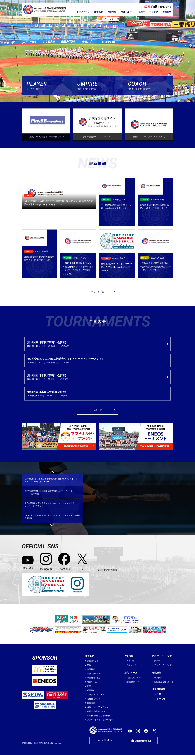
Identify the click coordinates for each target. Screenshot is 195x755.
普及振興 (167, 12)
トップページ (83, 12)
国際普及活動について (163, 682)
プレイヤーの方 (49, 85)
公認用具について (134, 678)
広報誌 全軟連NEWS (96, 712)
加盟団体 (91, 703)
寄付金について (93, 699)
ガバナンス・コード (95, 695)
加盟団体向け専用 (141, 741)
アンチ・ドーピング (162, 665)
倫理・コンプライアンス (97, 707)
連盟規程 (91, 670)
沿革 (89, 686)
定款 (89, 665)
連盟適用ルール (133, 682)
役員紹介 (91, 691)
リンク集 (156, 694)
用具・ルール (127, 12)
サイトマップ (158, 699)
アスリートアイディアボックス (100, 720)
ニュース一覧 (97, 292)
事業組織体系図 (93, 678)
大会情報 (112, 12)
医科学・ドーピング (148, 12)
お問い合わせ (165, 7)
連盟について (93, 661)
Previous (52, 473)
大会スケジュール (134, 665)
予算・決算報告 (93, 674)
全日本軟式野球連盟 (107, 570)
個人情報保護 (158, 689)
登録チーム (92, 682)
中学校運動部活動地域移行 (98, 716)
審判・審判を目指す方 (100, 85)
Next (52, 525)
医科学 (157, 661)
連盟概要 (98, 12)
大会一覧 (97, 410)
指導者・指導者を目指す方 (150, 85)
